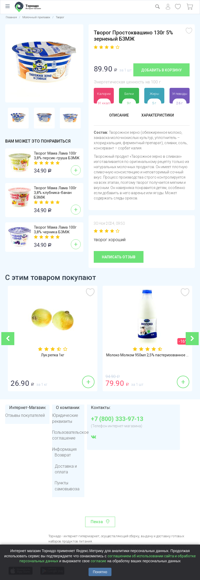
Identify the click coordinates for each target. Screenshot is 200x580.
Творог (60, 17)
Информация (64, 449)
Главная (11, 17)
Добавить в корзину (161, 70)
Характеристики (158, 115)
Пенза (97, 521)
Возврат (63, 455)
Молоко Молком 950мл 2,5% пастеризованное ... (147, 355)
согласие (98, 561)
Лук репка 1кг (52, 355)
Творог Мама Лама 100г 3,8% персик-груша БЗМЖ (56, 155)
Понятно (100, 572)
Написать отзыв (118, 257)
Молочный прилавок (36, 17)
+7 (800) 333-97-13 (117, 419)
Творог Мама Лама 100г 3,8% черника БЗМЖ (55, 229)
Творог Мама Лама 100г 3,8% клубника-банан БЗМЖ (55, 193)
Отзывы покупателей (25, 415)
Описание (117, 115)
